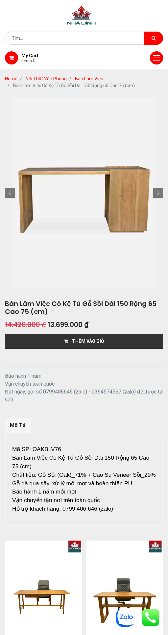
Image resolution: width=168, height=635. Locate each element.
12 (81, 546)
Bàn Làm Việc (89, 78)
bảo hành (69, 584)
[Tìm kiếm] (153, 38)
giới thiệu (48, 576)
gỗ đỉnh (101, 584)
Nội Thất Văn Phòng (46, 78)
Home (11, 78)
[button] (10, 193)
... (71, 546)
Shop (77, 576)
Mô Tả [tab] (18, 425)
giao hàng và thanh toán (126, 576)
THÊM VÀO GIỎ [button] (84, 341)
